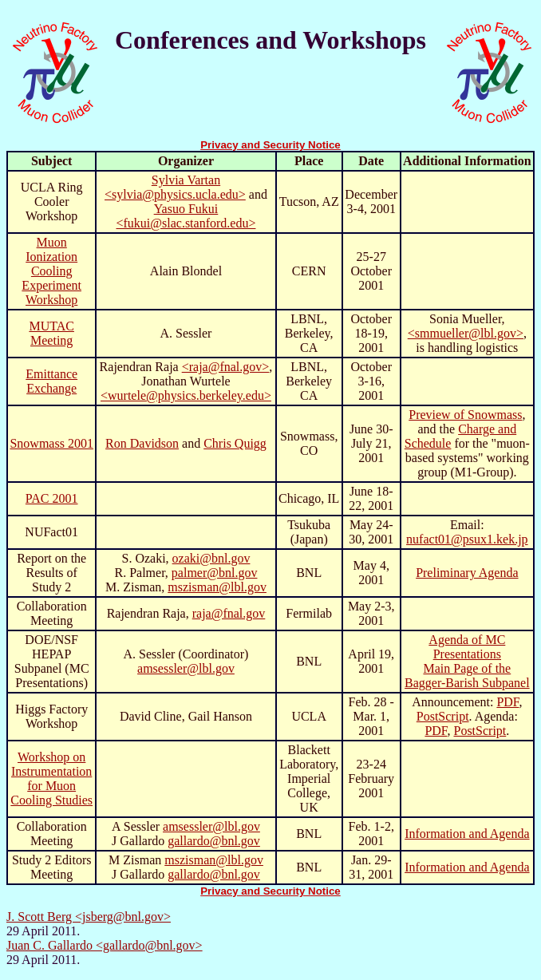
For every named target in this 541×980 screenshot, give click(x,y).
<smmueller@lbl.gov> (465, 333)
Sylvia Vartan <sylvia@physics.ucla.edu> (175, 187)
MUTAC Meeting (51, 333)
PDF (507, 702)
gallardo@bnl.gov (214, 841)
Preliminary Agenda (467, 572)
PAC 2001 (52, 498)
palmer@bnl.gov (215, 572)
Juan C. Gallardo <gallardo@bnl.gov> (104, 945)
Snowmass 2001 (51, 443)
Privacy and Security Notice (270, 145)
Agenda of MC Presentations (466, 647)
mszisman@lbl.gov (217, 587)
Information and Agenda (467, 833)
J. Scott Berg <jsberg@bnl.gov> (88, 916)
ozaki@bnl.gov (211, 558)
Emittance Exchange (51, 381)
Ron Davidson (142, 443)
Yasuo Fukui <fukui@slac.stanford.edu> (185, 216)
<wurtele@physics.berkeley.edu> (186, 395)
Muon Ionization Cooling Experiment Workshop (51, 270)
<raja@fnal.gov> (226, 366)
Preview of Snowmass (465, 414)
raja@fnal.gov (229, 613)
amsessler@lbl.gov (186, 668)
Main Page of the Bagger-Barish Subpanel (467, 676)
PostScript (443, 716)
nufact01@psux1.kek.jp (466, 539)
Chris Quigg (235, 443)
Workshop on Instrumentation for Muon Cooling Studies (51, 778)
